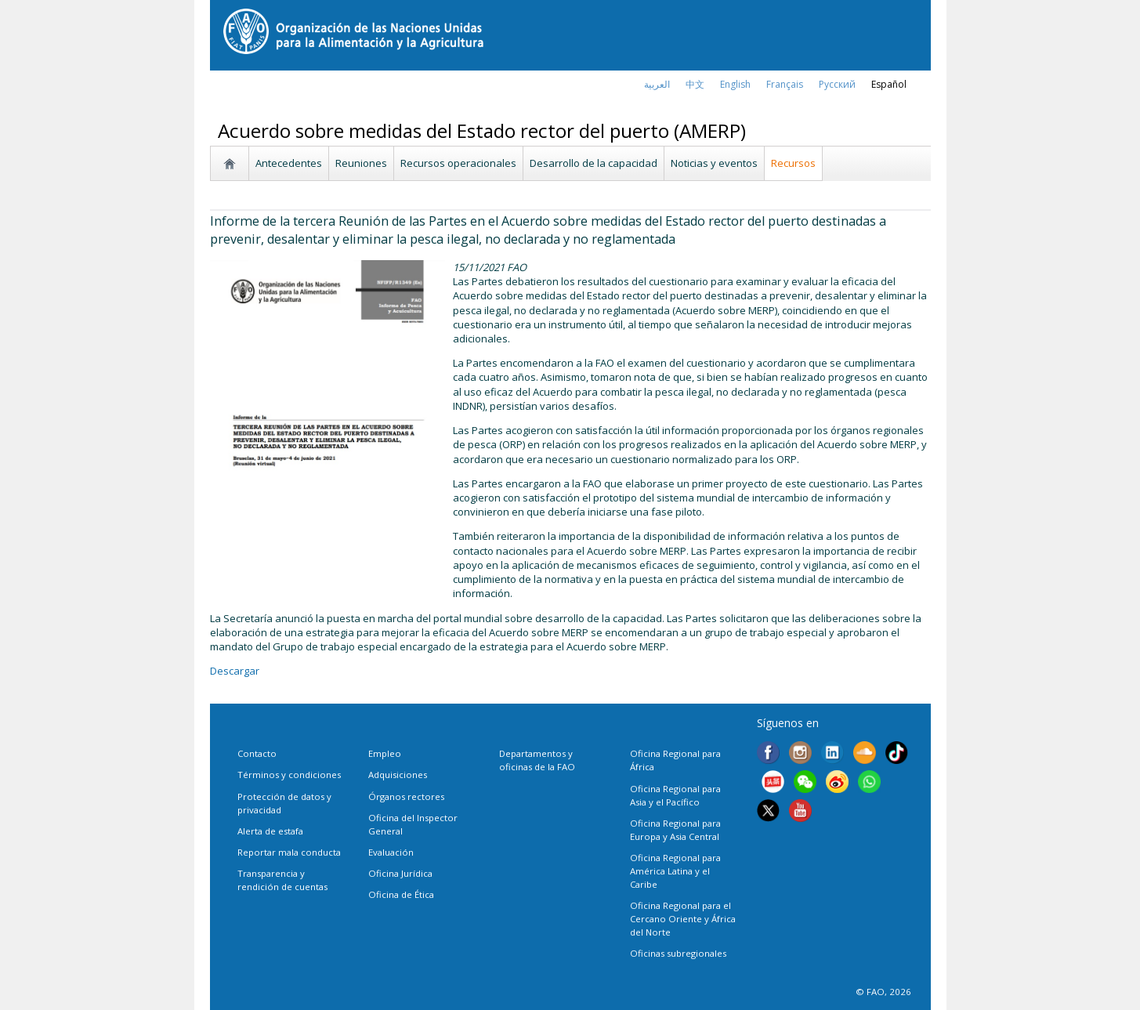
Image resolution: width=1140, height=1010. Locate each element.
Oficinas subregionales (678, 953)
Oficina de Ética (401, 894)
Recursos (793, 163)
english (735, 84)
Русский (837, 84)
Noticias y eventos (714, 163)
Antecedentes (288, 163)
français (784, 84)
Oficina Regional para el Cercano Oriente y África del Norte (683, 919)
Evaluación (391, 852)
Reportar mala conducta (289, 852)
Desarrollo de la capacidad (593, 163)
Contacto (257, 753)
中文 (695, 84)
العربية (657, 84)
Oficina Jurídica (400, 873)
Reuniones (361, 163)
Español (889, 84)
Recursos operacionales (458, 163)
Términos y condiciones (289, 774)
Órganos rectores (406, 796)
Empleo (384, 753)
